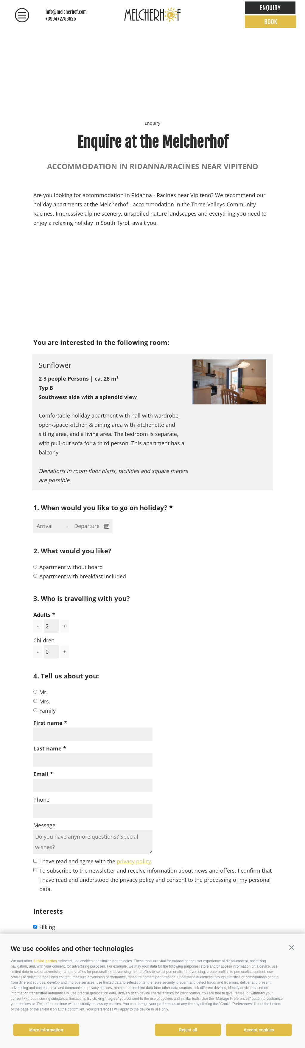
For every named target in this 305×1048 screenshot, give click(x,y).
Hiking (47, 927)
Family (47, 710)
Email (41, 774)
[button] (291, 947)
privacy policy (134, 861)
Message (44, 825)
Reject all (188, 1029)
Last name (47, 748)
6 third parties (45, 961)
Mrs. (44, 701)
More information (46, 1029)
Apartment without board (71, 567)
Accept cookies (259, 1029)
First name (48, 722)
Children (44, 640)
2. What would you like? (72, 550)
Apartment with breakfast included (82, 576)
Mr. (43, 692)
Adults (42, 614)
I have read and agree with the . (95, 861)
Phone (41, 799)
